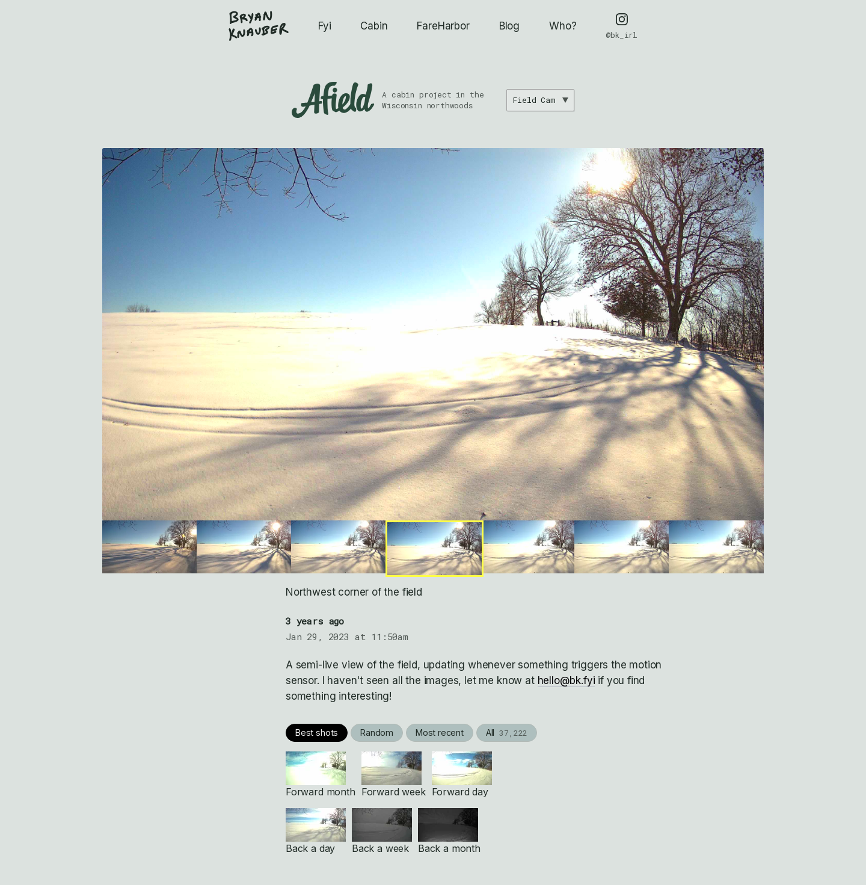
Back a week (382, 831)
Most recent (440, 732)
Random (376, 732)
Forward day (462, 774)
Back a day (316, 831)
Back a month (449, 831)
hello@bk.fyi (566, 680)
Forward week (393, 774)
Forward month (320, 774)
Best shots (316, 732)
